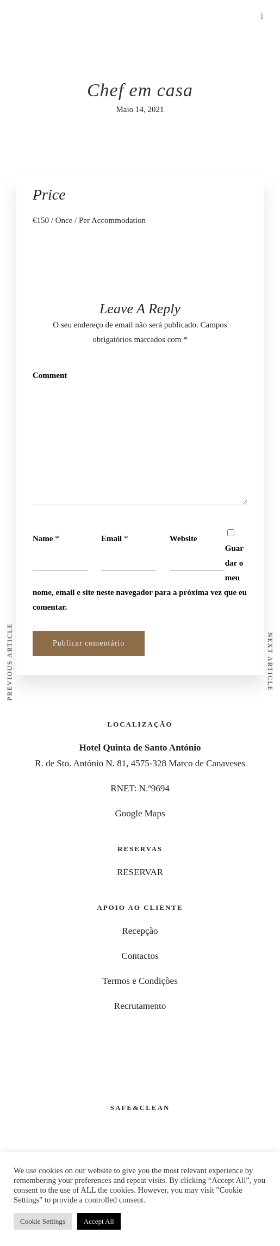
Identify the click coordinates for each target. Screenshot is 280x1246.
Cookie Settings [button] (42, 1221)
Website (183, 538)
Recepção (140, 931)
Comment (50, 375)
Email (111, 538)
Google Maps (140, 813)
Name (43, 538)
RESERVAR (140, 872)
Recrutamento (140, 1006)
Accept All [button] (99, 1221)
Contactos (140, 956)
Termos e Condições (140, 981)
